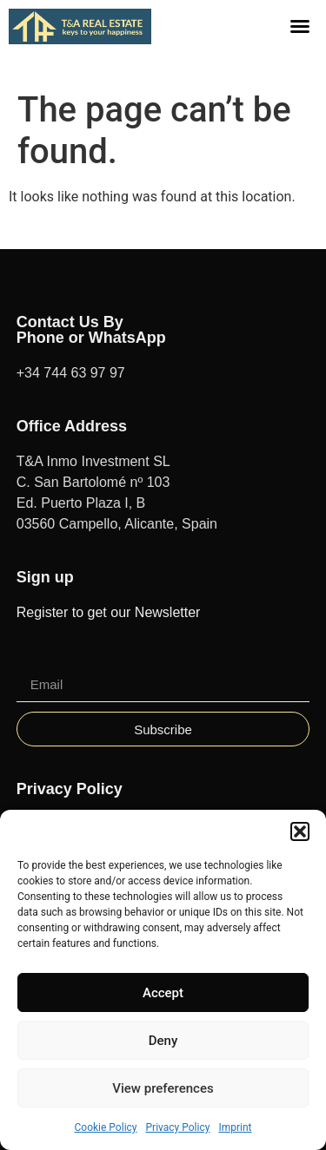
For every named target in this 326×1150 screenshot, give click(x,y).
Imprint (234, 1127)
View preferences (162, 1088)
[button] (300, 831)
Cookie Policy (106, 1127)
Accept (163, 993)
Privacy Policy (178, 1127)
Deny (163, 1040)
